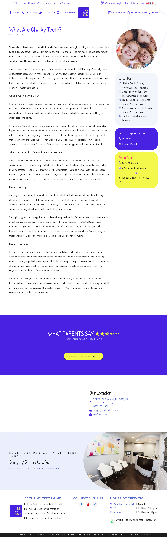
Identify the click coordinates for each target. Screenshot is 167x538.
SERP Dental (122, 536)
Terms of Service (83, 536)
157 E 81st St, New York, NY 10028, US (110, 400)
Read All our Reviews (83, 357)
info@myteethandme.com (105, 411)
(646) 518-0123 (100, 415)
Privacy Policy (67, 536)
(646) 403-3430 (100, 407)
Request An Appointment (34, 469)
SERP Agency (147, 536)
